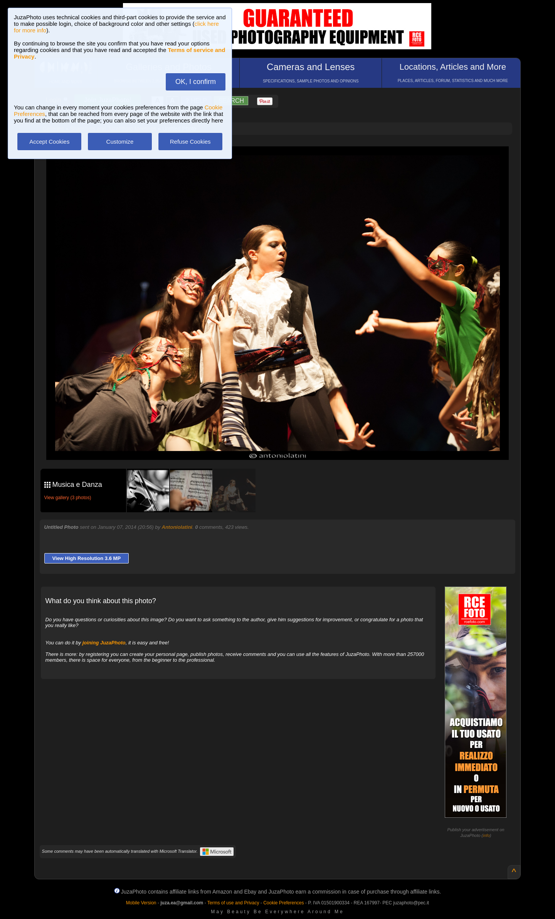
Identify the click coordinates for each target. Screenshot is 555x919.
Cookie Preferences (283, 903)
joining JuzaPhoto (104, 643)
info (486, 835)
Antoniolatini (177, 527)
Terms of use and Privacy (233, 903)
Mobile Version (141, 903)
